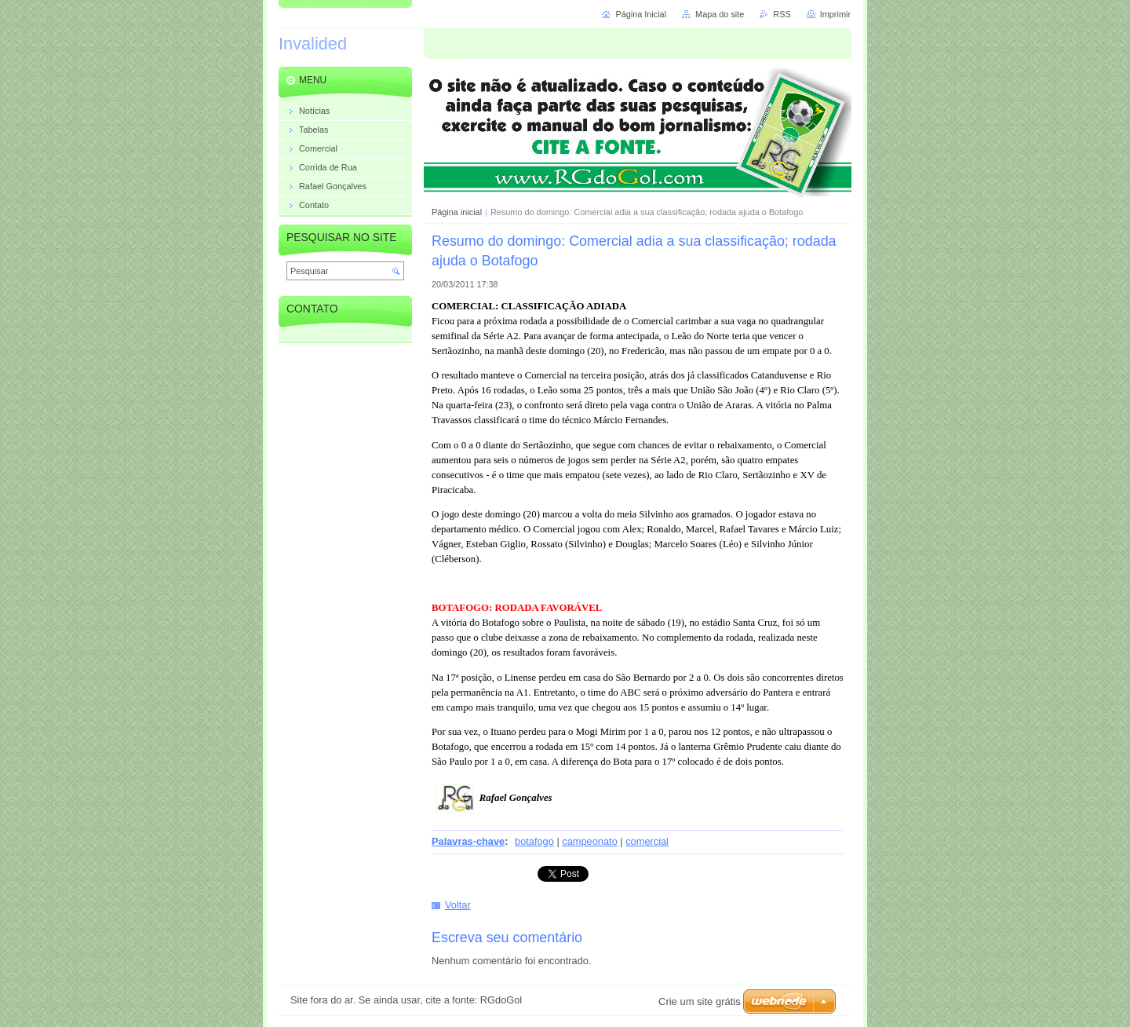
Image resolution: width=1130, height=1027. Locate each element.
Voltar (458, 905)
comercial (647, 841)
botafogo (534, 841)
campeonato (589, 841)
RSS (781, 14)
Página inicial (457, 212)
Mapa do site (719, 14)
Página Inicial (640, 14)
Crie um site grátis (699, 1001)
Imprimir (835, 14)
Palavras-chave (468, 841)
